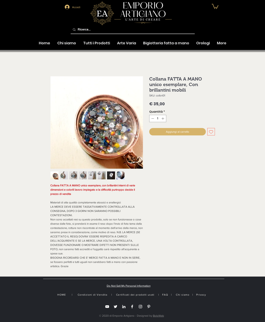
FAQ (165, 294)
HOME (61, 294)
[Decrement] (152, 118)
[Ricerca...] (132, 30)
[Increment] (163, 118)
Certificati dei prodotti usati (135, 294)
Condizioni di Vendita (92, 294)
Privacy (201, 294)
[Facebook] (132, 306)
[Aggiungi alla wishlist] (211, 132)
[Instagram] (140, 306)
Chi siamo (182, 294)
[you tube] (107, 306)
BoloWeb (158, 315)
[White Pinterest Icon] (148, 306)
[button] (127, 41)
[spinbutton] (158, 118)
